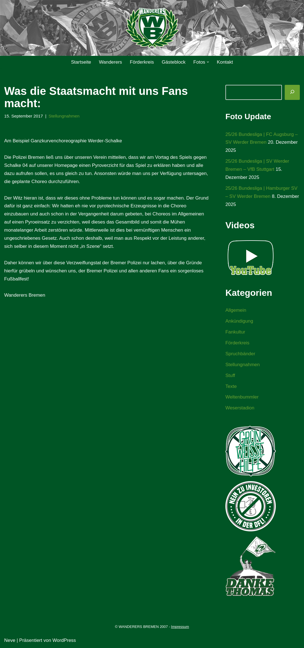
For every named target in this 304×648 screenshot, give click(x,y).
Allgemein (235, 310)
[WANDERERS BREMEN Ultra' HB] (152, 28)
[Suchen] (292, 92)
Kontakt (225, 62)
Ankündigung (239, 321)
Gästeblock (173, 62)
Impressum (180, 627)
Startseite (81, 62)
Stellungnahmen (64, 116)
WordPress (64, 640)
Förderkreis (142, 62)
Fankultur (235, 332)
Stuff (230, 375)
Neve (9, 640)
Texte (231, 386)
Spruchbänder (240, 353)
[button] (208, 62)
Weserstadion (239, 408)
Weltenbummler (242, 397)
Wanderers (110, 62)
